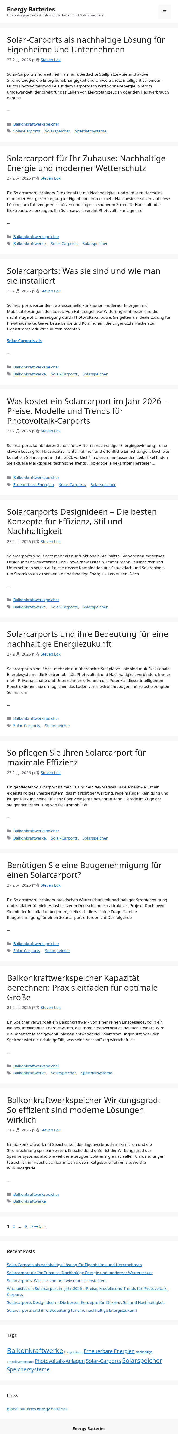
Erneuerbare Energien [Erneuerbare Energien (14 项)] (109, 1351)
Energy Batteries (31, 9)
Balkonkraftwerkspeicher (36, 124)
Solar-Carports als (24, 340)
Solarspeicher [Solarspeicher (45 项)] (142, 1360)
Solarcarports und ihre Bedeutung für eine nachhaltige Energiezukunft (87, 638)
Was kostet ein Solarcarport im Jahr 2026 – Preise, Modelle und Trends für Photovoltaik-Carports (87, 411)
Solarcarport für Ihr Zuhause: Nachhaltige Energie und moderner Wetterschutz (86, 163)
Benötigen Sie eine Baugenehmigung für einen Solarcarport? (84, 869)
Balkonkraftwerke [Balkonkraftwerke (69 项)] (35, 1350)
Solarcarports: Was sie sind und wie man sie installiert (83, 275)
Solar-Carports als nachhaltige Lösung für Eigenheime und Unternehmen (86, 44)
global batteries (21, 1408)
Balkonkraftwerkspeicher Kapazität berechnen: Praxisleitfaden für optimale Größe (82, 987)
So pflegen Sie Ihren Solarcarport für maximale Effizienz (76, 757)
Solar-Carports (26, 131)
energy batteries (52, 1408)
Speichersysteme (90, 131)
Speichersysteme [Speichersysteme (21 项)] (28, 1369)
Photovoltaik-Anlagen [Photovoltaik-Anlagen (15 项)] (60, 1360)
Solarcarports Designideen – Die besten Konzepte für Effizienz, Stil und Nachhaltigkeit (82, 521)
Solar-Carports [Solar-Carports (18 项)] (103, 1360)
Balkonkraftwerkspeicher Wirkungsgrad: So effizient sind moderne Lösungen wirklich (83, 1110)
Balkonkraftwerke (29, 243)
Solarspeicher (57, 131)
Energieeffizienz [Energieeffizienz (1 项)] (73, 1352)
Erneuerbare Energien (33, 484)
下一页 (38, 1226)
